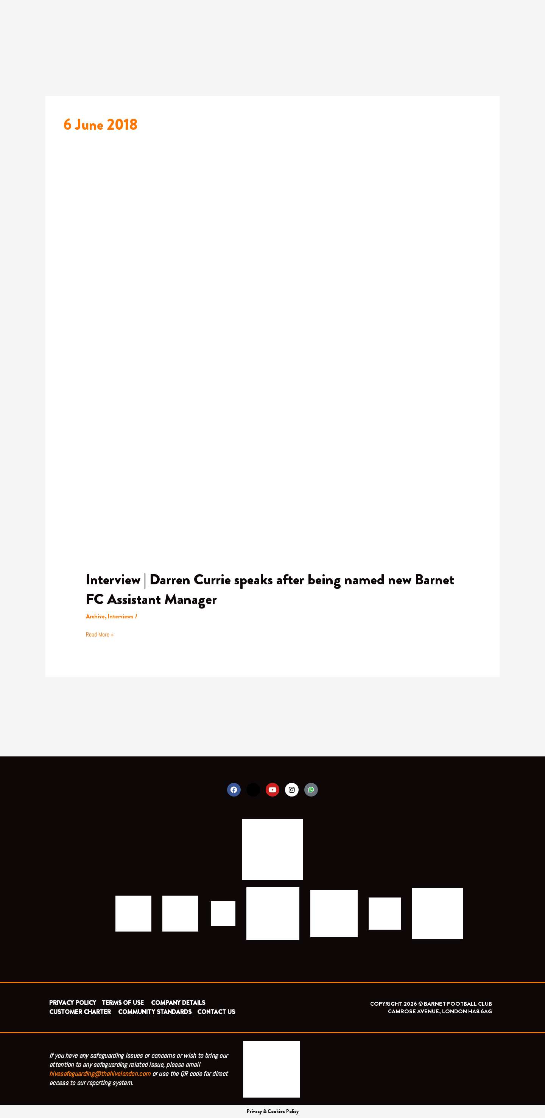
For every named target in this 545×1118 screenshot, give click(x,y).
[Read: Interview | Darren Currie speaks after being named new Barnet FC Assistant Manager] (272, 373)
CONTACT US (216, 1012)
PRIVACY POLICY (72, 1002)
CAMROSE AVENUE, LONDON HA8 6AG (440, 1011)
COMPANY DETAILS (178, 1002)
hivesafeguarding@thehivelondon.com (99, 1073)
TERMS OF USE (123, 1002)
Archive (95, 616)
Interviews (121, 616)
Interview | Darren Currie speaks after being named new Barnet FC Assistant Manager (271, 589)
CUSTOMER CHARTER (80, 1012)
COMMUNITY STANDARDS (155, 1012)
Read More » (100, 634)
